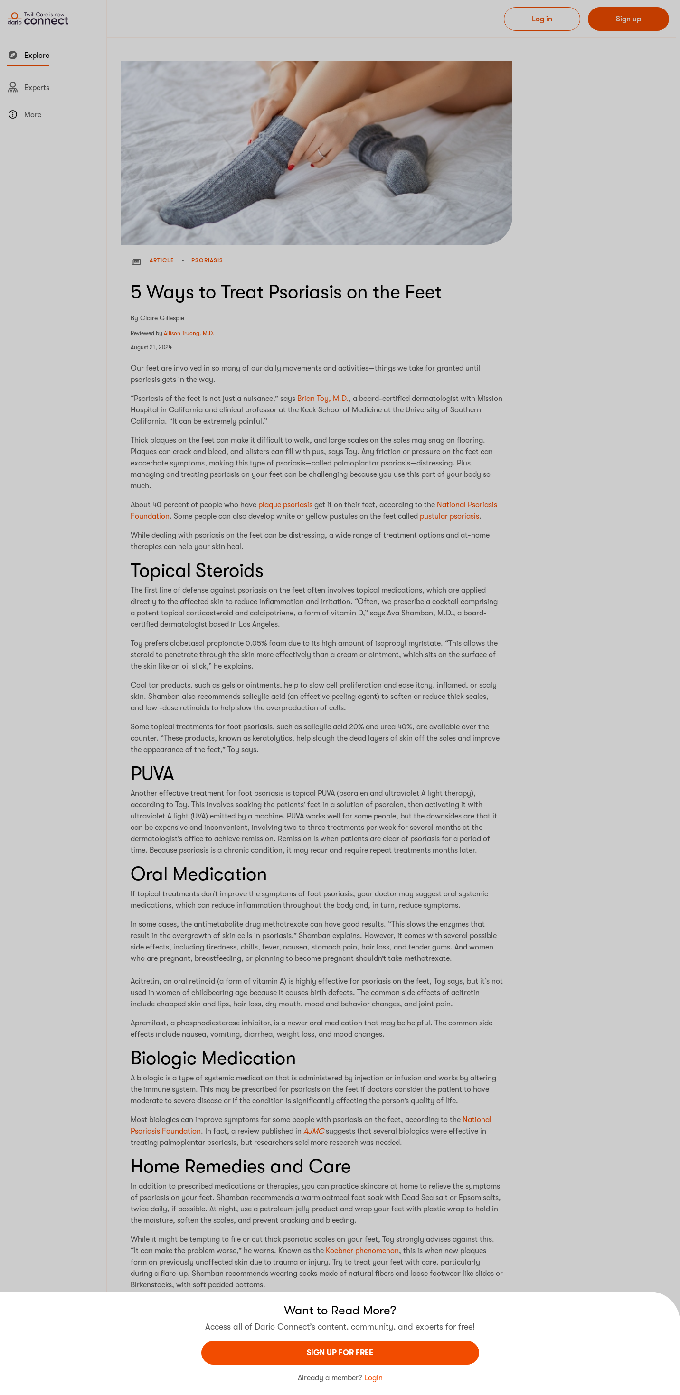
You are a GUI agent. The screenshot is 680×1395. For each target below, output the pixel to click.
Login (373, 1378)
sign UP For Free (340, 1352)
